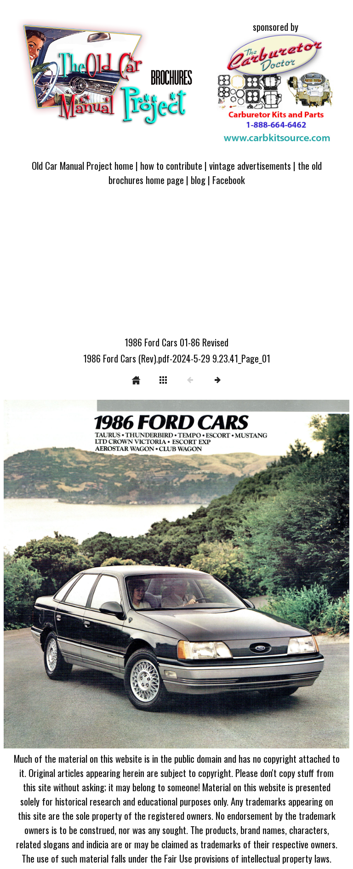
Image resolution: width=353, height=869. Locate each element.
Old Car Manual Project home (82, 165)
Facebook (228, 180)
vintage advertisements (250, 165)
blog (198, 180)
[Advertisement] (176, 266)
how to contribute (171, 165)
